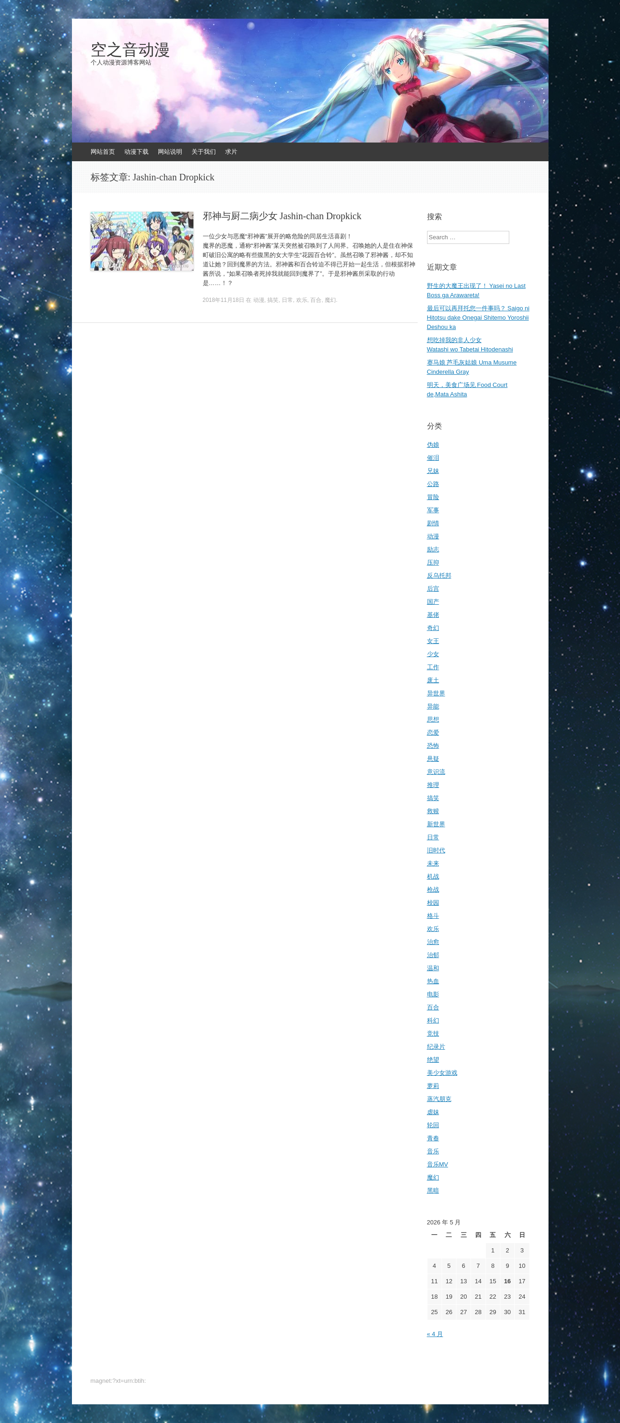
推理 (433, 784)
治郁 (433, 954)
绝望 (433, 1059)
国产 (433, 601)
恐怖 (433, 745)
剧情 (433, 523)
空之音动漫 (130, 50)
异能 (433, 706)
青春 (433, 1138)
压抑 (433, 562)
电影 (433, 994)
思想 (433, 719)
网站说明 (170, 151)
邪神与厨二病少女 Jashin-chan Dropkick (282, 216)
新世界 (436, 824)
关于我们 (204, 151)
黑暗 (433, 1190)
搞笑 (272, 300)
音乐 (433, 1151)
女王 (433, 640)
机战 (433, 876)
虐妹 (433, 1112)
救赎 (433, 811)
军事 (433, 510)
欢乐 (301, 300)
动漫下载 (136, 151)
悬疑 (433, 758)
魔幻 (330, 300)
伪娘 (433, 444)
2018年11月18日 (223, 300)
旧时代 (436, 850)
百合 (315, 300)
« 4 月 (435, 1333)
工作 (433, 667)
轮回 (433, 1125)
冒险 (433, 497)
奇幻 (433, 627)
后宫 (433, 588)
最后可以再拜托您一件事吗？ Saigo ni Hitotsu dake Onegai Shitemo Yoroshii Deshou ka (478, 317)
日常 (287, 300)
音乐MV (438, 1164)
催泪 (433, 457)
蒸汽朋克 (439, 1098)
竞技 (433, 1033)
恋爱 (433, 732)
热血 (433, 981)
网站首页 (103, 151)
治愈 (433, 941)
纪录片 (436, 1046)
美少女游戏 (442, 1072)
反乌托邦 (439, 575)
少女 (433, 654)
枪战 (433, 889)
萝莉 (433, 1085)
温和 (433, 968)
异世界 (436, 693)
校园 (433, 902)
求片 (231, 151)
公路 (433, 483)
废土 (433, 680)
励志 (433, 549)
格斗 (433, 915)
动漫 (258, 300)
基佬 (433, 614)
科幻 (433, 1020)
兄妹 (433, 470)
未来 (433, 863)
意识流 (436, 771)
